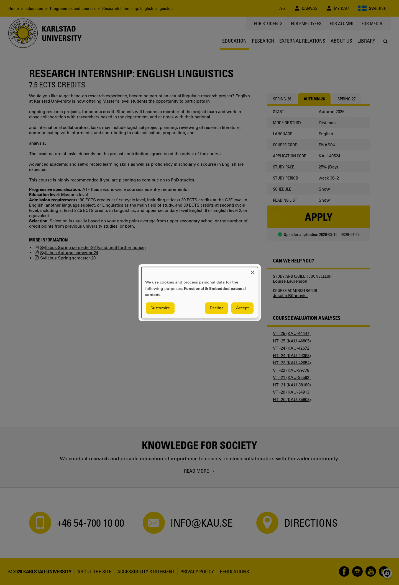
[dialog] (199, 292)
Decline (217, 307)
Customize (160, 307)
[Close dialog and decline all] (252, 270)
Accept (242, 307)
